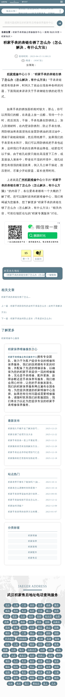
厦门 (48, 611)
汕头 (7, 644)
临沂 (48, 661)
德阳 (48, 633)
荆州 (7, 678)
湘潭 (48, 672)
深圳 (32, 605)
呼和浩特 (22, 639)
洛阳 (56, 667)
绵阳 (56, 633)
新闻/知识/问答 (52, 32)
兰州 (13, 650)
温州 (50, 655)
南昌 (23, 622)
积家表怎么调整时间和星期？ (22, 488)
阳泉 (5, 655)
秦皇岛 (22, 655)
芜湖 (49, 639)
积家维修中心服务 (10, 338)
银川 (21, 650)
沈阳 (47, 622)
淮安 (56, 661)
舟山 (32, 667)
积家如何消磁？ (16, 506)
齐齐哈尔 (9, 639)
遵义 (45, 683)
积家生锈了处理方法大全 (20, 434)
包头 (59, 650)
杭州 (32, 611)
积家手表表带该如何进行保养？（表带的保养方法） (24, 494)
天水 (53, 683)
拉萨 (48, 644)
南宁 (31, 622)
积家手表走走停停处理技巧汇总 (24, 452)
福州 (31, 616)
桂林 (10, 683)
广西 (24, 633)
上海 (16, 605)
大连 (23, 616)
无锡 (40, 639)
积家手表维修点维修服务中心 (27, 32)
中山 (40, 633)
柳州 (56, 678)
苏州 (7, 627)
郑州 (16, 611)
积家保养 (32, 541)
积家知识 (5, 36)
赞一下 (26, 259)
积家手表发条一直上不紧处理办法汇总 (24, 440)
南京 (7, 611)
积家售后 (32, 558)
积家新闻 (32, 546)
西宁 (27, 683)
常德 (40, 678)
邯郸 (56, 627)
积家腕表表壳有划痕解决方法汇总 (24, 446)
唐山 (48, 627)
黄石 (24, 672)
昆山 (16, 633)
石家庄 (56, 622)
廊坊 (7, 633)
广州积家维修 (27, 179)
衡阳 (16, 672)
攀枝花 (36, 683)
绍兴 (16, 667)
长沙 (24, 611)
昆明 (14, 622)
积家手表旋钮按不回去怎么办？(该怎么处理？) (24, 500)
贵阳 (39, 616)
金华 (48, 667)
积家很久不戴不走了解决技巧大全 (24, 428)
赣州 (32, 644)
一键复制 (51, 275)
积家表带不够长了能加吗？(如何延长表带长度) (24, 482)
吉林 (32, 639)
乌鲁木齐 (32, 650)
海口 (24, 644)
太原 (32, 627)
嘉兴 (32, 661)
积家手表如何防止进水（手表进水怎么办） (31, 318)
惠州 (18, 683)
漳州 (40, 644)
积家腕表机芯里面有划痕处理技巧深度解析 (24, 458)
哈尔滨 (48, 616)
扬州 (40, 667)
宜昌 (16, 678)
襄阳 (32, 672)
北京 (7, 605)
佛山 (32, 633)
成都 (48, 605)
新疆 (5, 650)
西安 (14, 616)
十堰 (56, 672)
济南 (6, 622)
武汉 (6, 616)
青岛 (39, 622)
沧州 (32, 655)
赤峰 (50, 650)
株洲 (40, 672)
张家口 (41, 655)
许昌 (24, 678)
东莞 (56, 611)
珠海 (57, 639)
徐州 (59, 655)
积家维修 (13, 74)
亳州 (24, 667)
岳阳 (7, 672)
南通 (40, 661)
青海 (56, 644)
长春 (16, 627)
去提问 (38, 259)
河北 (24, 627)
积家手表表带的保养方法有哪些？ (24, 511)
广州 (24, 605)
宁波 (40, 611)
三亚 (16, 644)
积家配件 (32, 552)
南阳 (32, 678)
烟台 (7, 667)
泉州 (48, 678)
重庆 (56, 605)
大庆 (13, 655)
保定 (40, 627)
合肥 (57, 616)
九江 (16, 661)
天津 (40, 605)
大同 (42, 650)
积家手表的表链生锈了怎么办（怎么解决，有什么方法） (29, 297)
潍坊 (7, 661)
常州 (24, 661)
